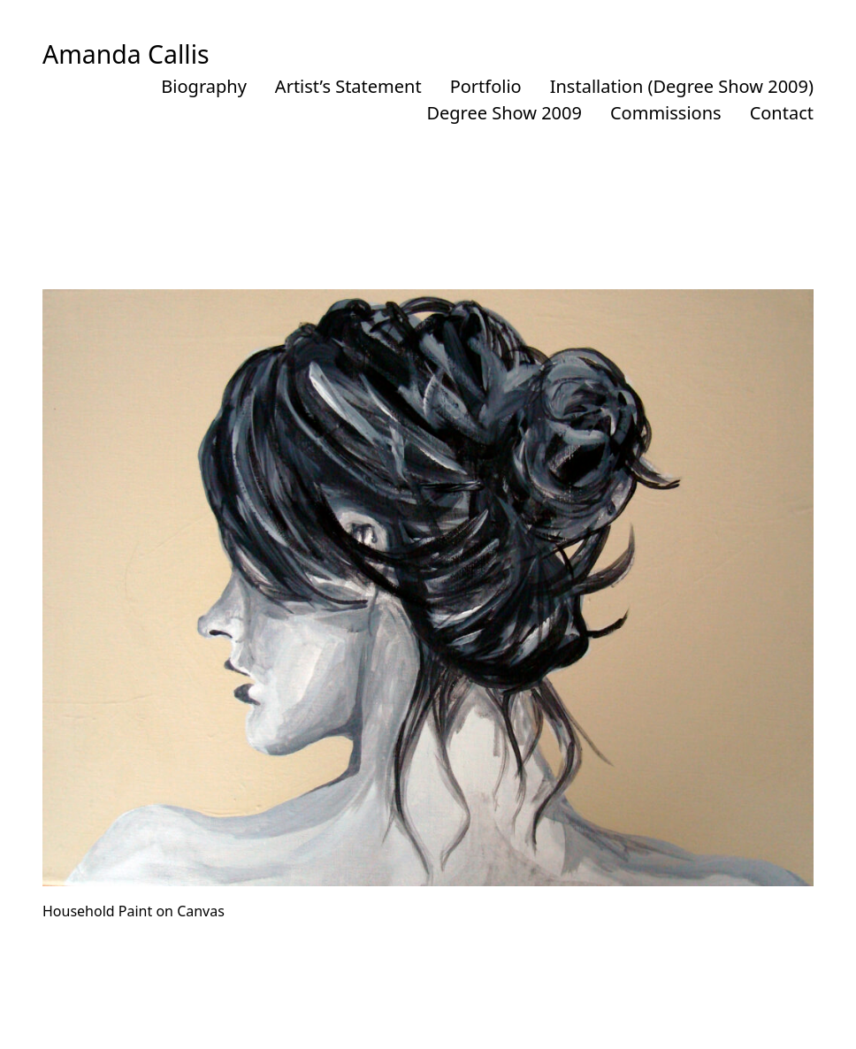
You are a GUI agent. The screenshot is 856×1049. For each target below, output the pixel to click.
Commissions (666, 113)
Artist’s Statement (348, 86)
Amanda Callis (126, 54)
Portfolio (486, 86)
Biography (204, 86)
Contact (782, 113)
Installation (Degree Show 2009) (682, 86)
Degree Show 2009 (504, 113)
